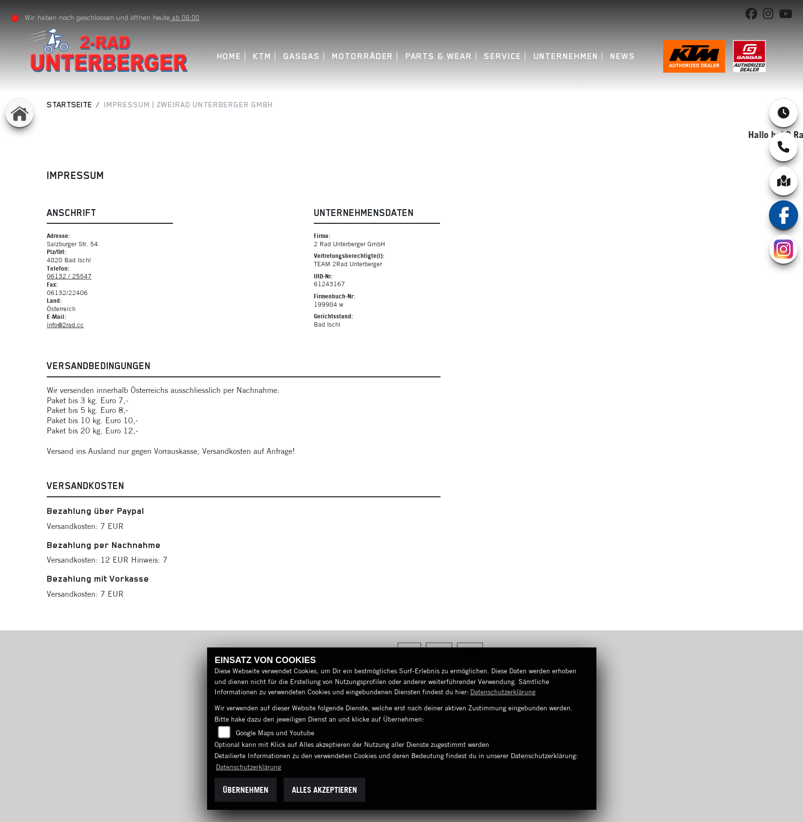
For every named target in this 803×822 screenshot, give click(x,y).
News (622, 56)
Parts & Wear (438, 56)
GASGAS (302, 56)
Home (229, 56)
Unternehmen (566, 56)
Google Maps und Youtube (275, 732)
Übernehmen (245, 790)
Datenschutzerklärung (502, 691)
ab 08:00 (185, 17)
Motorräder (363, 56)
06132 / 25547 (69, 276)
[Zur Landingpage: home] (19, 112)
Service (502, 56)
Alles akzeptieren (324, 790)
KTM (262, 56)
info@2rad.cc (65, 325)
